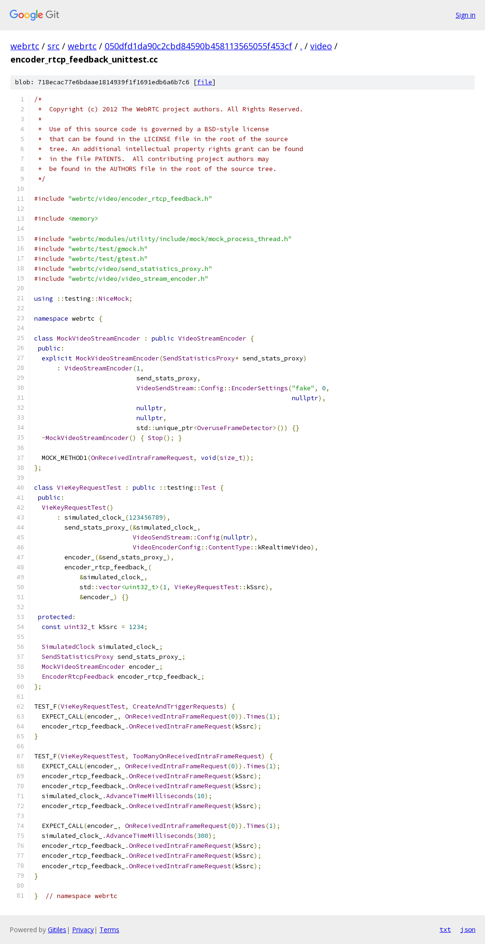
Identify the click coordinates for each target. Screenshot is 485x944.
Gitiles (57, 929)
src (53, 46)
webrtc (24, 46)
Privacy (83, 929)
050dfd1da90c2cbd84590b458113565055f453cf (198, 46)
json (468, 929)
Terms (109, 929)
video (321, 46)
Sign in (466, 14)
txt (445, 929)
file (204, 82)
